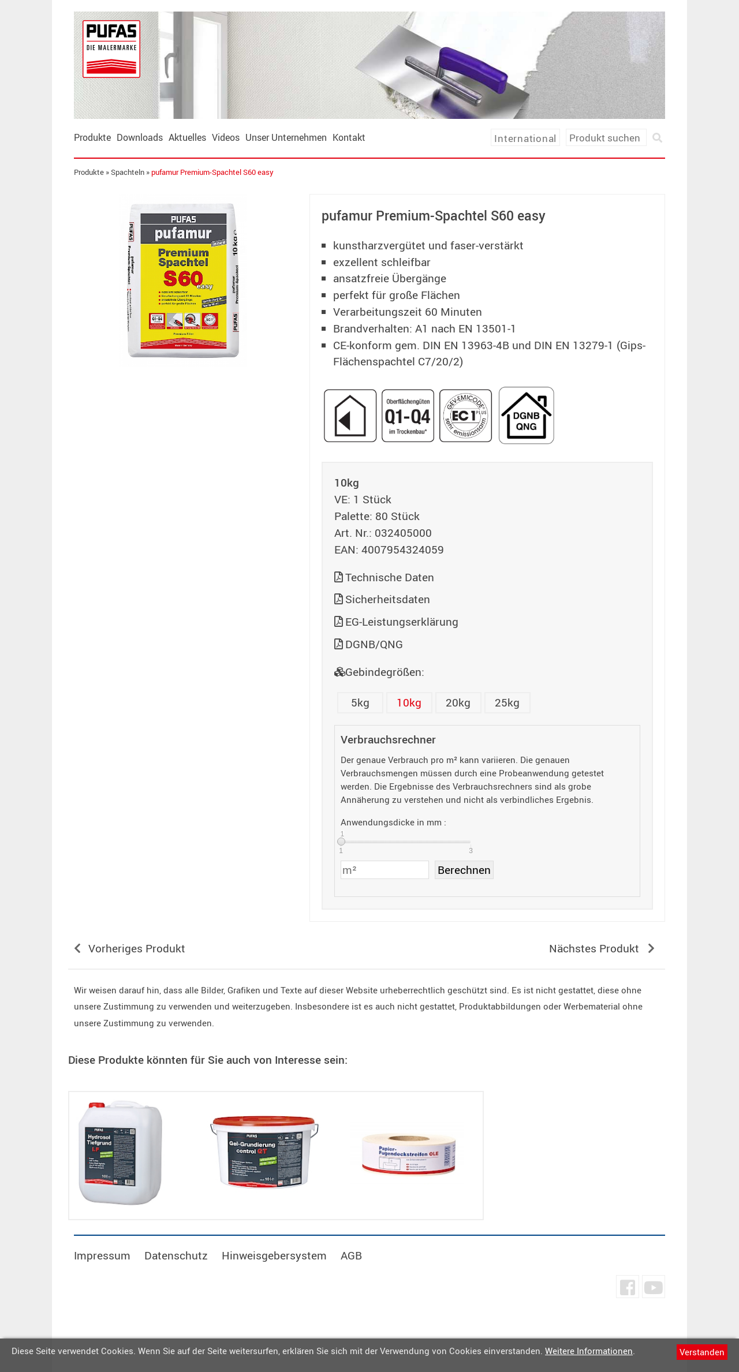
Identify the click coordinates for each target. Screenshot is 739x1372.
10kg (409, 702)
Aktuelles (188, 137)
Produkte (93, 137)
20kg (458, 702)
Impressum (103, 1255)
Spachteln (128, 172)
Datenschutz (177, 1255)
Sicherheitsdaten (387, 599)
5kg (360, 702)
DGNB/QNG (374, 644)
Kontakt (350, 137)
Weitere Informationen (589, 1350)
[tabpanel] (183, 280)
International (524, 138)
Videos (227, 137)
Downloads (141, 137)
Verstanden (702, 1352)
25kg (507, 702)
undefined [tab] (183, 387)
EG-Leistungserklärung (401, 621)
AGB (353, 1255)
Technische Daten (389, 577)
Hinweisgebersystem (275, 1255)
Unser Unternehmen (287, 137)
